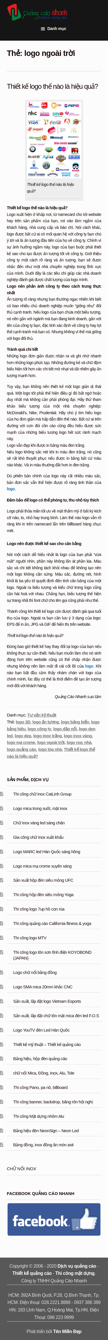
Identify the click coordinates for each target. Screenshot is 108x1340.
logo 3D (23, 722)
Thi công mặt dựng (74, 1273)
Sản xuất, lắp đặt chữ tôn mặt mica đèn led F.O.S (56, 1015)
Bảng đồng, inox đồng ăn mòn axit (43, 1145)
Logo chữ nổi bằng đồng (35, 972)
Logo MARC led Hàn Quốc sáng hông (46, 851)
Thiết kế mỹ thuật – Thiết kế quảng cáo (47, 1044)
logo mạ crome (21, 742)
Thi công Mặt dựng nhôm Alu (38, 1116)
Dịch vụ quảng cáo (77, 1266)
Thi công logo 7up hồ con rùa (39, 909)
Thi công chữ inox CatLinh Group (42, 794)
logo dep (23, 736)
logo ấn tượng (46, 722)
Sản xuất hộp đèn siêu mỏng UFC (43, 880)
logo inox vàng (78, 736)
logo (11, 489)
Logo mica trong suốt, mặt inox (40, 808)
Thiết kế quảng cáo (32, 1273)
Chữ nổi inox (21, 1168)
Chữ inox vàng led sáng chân (39, 823)
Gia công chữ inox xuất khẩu (38, 837)
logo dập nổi (65, 729)
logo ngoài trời (51, 742)
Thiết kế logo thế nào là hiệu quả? (52, 86)
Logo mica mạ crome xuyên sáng (42, 866)
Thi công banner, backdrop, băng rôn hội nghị (53, 1102)
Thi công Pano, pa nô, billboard (40, 1087)
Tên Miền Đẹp (67, 1331)
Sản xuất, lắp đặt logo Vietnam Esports (47, 1001)
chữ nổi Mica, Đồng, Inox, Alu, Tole (43, 1073)
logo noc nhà (79, 742)
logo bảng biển (75, 722)
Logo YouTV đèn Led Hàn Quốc (41, 1030)
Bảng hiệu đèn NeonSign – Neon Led (46, 1130)
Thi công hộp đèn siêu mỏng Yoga (43, 894)
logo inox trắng (47, 736)
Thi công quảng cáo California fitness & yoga (52, 923)
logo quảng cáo (21, 749)
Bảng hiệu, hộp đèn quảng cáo (40, 1058)
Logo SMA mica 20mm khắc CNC (43, 987)
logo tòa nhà (50, 749)
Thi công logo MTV (29, 938)
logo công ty (39, 729)
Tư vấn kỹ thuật (41, 715)
